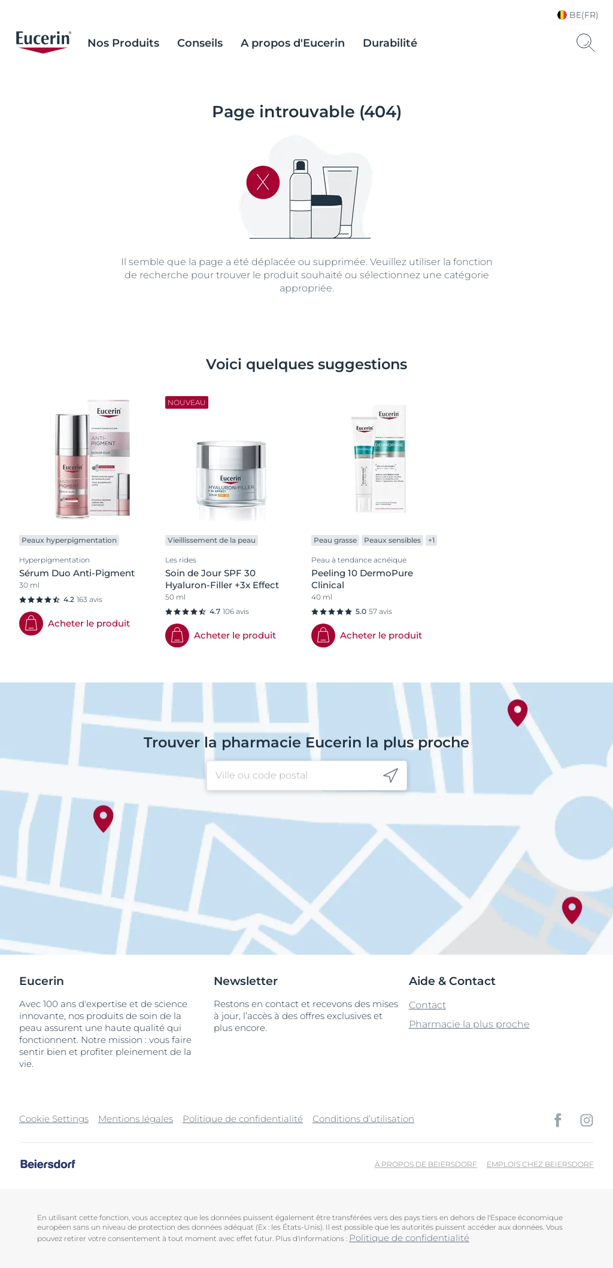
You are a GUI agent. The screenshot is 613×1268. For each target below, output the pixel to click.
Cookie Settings (54, 1118)
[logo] (43, 43)
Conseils (200, 43)
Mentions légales (135, 1118)
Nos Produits (123, 43)
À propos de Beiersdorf (426, 1164)
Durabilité (390, 43)
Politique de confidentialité (243, 1118)
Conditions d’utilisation (363, 1118)
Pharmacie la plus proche (469, 1024)
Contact (427, 1005)
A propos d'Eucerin (293, 43)
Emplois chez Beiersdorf (540, 1164)
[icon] (390, 775)
